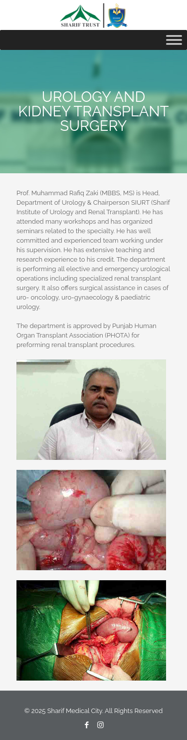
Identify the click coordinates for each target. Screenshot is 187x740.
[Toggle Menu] (174, 39)
